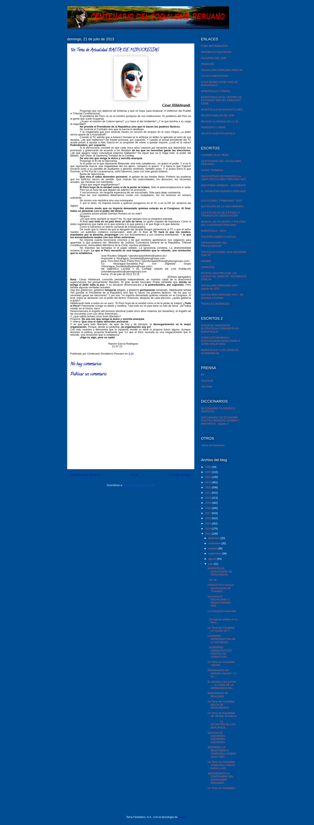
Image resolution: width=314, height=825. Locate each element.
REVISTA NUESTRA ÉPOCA (218, 133)
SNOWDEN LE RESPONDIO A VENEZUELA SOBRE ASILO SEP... (222, 752)
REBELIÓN (207, 63)
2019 (208, 502)
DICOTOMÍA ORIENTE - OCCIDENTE (223, 185)
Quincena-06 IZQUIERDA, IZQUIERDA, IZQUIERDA (217, 737)
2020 (208, 497)
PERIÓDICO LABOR (213, 127)
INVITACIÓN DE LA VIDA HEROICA (222, 206)
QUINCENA (208, 267)
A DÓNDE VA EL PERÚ (215, 154)
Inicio (134, 474)
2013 (208, 533)
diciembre (214, 538)
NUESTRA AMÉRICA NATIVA (218, 236)
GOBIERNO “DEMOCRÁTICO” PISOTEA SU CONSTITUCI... (220, 652)
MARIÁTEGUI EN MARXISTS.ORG (222, 109)
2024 (208, 477)
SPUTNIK (206, 386)
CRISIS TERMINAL (212, 170)
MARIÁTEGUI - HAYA (214, 230)
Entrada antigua (180, 474)
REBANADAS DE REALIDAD (218, 695)
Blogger (182, 817)
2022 (208, 487)
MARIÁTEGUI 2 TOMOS (215, 91)
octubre (213, 548)
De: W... (213, 579)
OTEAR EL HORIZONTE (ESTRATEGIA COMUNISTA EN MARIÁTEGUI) (220, 328)
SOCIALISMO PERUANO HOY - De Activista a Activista (222, 296)
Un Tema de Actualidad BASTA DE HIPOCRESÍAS (221, 704)
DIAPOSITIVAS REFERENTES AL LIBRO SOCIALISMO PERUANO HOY (223, 178)
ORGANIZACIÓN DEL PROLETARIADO (214, 244)
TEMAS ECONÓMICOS (215, 303)
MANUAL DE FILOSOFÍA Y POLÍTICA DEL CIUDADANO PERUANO (223, 223)
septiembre (215, 553)
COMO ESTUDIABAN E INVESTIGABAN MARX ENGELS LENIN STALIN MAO (220, 340)
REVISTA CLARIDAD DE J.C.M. (220, 121)
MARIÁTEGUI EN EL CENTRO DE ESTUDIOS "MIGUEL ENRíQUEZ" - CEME (222, 100)
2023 (208, 482)
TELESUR (207, 380)
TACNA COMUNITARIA (215, 75)
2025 (208, 472)
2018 (208, 508)
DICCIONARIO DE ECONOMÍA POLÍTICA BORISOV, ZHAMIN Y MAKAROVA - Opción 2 (220, 420)
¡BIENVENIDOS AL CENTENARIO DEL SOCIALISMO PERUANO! (221, 778)
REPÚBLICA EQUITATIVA (216, 52)
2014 (208, 528)
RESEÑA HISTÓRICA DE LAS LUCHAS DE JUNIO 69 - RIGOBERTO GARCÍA (223, 276)
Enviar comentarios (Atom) (139, 485)
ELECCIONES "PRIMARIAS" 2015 (221, 200)
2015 (208, 523)
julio (211, 563)
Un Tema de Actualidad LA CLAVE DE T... (221, 629)
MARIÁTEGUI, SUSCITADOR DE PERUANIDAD (220, 571)
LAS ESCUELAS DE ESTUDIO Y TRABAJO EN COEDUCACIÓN (220, 214)
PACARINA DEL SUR (213, 58)
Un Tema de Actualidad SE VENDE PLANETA (222, 714)
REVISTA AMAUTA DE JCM (217, 115)
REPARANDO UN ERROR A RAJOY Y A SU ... (222, 673)
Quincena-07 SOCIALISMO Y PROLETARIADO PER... (219, 601)
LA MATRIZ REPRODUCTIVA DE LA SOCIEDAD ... (222, 639)
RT (203, 374)
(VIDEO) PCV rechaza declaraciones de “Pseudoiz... (221, 588)
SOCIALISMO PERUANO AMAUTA (222, 70)
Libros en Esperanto (213, 445)
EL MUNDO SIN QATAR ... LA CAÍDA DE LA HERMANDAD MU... (222, 685)
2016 (208, 518)
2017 (208, 513)
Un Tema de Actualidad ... (223, 788)
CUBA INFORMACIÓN (214, 45)
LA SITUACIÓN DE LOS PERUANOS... (221, 724)
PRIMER (206, 261)
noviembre (214, 543)
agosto (212, 558)
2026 (208, 466)
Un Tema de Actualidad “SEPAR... (221, 663)
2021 (208, 492)
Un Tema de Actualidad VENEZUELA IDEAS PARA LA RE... (221, 765)
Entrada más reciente (85, 474)
